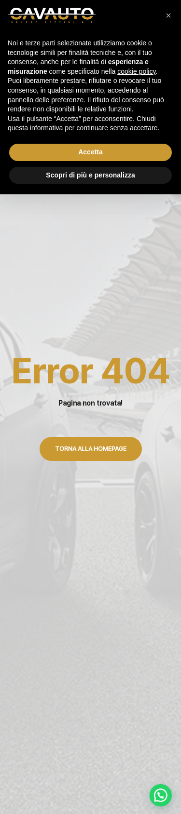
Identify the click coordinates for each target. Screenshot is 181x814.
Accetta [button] (90, 152)
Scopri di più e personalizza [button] (90, 175)
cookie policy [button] (136, 71)
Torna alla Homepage (90, 448)
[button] (168, 15)
